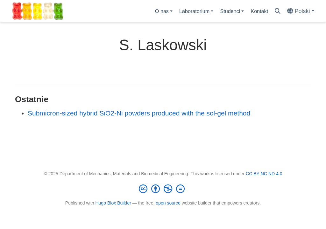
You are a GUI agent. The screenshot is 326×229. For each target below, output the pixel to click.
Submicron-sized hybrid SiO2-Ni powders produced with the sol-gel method (139, 113)
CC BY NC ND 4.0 (264, 173)
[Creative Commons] (163, 188)
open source (168, 202)
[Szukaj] (277, 11)
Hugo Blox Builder (113, 202)
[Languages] (301, 11)
